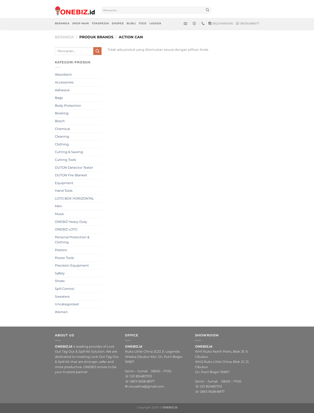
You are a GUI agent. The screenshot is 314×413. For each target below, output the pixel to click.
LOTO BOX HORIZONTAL (74, 198)
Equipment (64, 183)
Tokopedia (100, 23)
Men (58, 206)
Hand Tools (63, 191)
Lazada (155, 23)
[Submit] (207, 10)
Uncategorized (67, 304)
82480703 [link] (144, 376)
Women (61, 312)
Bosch (60, 121)
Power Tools (64, 258)
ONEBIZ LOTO (66, 229)
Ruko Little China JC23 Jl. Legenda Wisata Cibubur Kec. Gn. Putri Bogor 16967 (153, 357)
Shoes (60, 281)
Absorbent (63, 74)
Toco (143, 23)
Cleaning (62, 136)
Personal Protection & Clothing (72, 239)
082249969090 (222, 23)
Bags (59, 98)
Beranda (62, 23)
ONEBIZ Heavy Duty (71, 222)
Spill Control (64, 289)
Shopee (118, 23)
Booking (61, 113)
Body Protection (68, 106)
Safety (60, 273)
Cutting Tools (65, 160)
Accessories (64, 82)
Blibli (131, 23)
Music (59, 214)
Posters (61, 250)
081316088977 (249, 23)
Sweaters (62, 296)
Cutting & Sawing (69, 152)
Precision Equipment (72, 265)
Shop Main (80, 23)
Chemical (62, 129)
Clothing (62, 144)
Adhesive (62, 90)
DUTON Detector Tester (74, 167)
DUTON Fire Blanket (71, 175)
